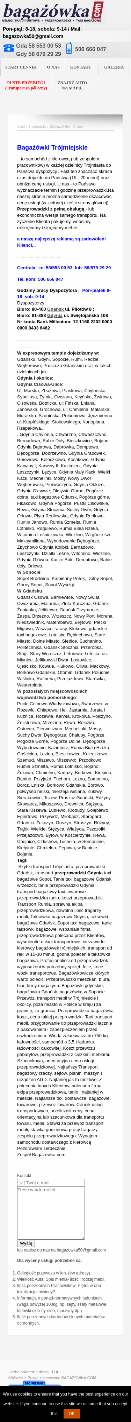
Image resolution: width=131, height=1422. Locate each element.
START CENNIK (21, 67)
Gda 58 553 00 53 (38, 46)
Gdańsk (55, 309)
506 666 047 (90, 49)
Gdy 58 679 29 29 (38, 54)
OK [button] (72, 1413)
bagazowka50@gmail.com (81, 1250)
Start (21, 126)
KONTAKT (83, 67)
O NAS (53, 67)
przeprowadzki (90, 866)
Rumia (23, 522)
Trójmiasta (94, 165)
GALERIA (114, 67)
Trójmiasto (37, 126)
